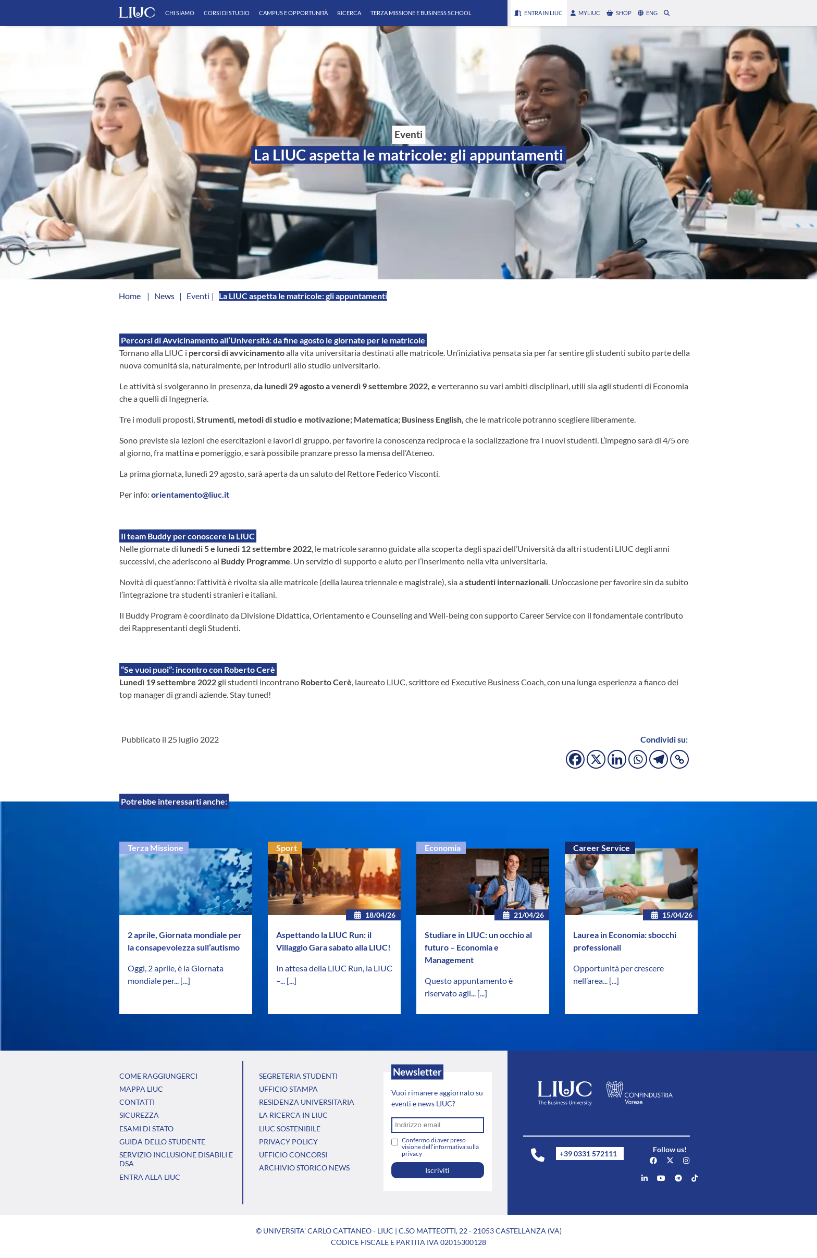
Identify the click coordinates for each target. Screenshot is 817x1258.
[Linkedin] (617, 759)
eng (648, 12)
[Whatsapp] (637, 759)
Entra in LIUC (539, 12)
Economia (443, 848)
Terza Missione (155, 848)
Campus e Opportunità (293, 12)
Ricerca (349, 12)
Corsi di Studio (227, 12)
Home (130, 296)
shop (619, 12)
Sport (286, 848)
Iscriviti (437, 1170)
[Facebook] (575, 759)
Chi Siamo (179, 12)
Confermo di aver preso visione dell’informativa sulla (440, 1147)
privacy (412, 1153)
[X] (596, 759)
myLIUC (585, 12)
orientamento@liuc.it (190, 494)
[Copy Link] (679, 759)
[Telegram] (658, 759)
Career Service (601, 848)
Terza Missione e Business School (421, 12)
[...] (185, 980)
